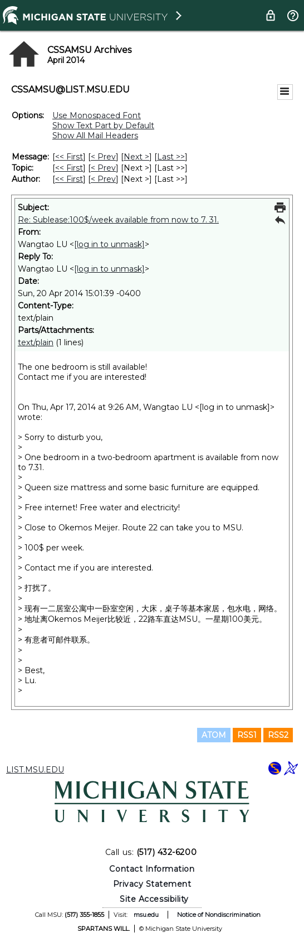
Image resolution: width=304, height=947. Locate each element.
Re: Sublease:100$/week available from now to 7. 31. (118, 220)
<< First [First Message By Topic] (69, 168)
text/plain (35, 342)
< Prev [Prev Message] (103, 157)
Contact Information (151, 869)
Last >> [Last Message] (171, 157)
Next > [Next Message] (136, 157)
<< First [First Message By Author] (69, 179)
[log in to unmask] (109, 244)
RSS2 (278, 735)
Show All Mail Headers (95, 136)
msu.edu (146, 915)
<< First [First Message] (69, 157)
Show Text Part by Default (103, 125)
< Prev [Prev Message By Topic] (103, 168)
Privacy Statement (152, 884)
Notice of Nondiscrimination (219, 915)
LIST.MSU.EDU (35, 770)
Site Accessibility (154, 899)
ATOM (214, 735)
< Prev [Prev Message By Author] (103, 179)
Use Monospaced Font (96, 115)
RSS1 (247, 735)
